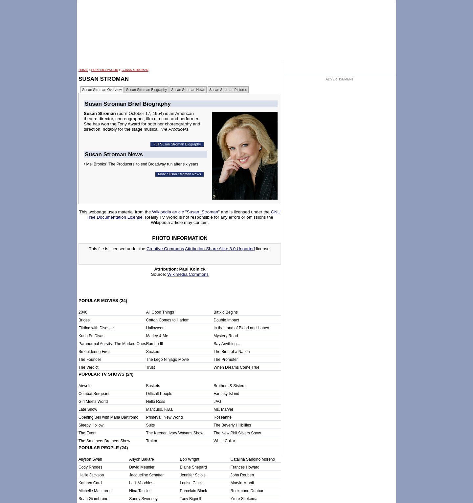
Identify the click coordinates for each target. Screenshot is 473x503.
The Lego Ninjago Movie (167, 359)
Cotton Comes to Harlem (168, 320)
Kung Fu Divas (91, 336)
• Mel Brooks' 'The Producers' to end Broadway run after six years (141, 164)
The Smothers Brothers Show (104, 441)
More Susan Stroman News (179, 174)
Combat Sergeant (94, 393)
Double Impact (226, 320)
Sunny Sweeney (143, 498)
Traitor (151, 441)
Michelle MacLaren (95, 491)
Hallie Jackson (91, 475)
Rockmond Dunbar (247, 491)
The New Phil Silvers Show (237, 433)
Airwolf (84, 385)
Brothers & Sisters (229, 385)
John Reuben (242, 475)
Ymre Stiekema (244, 498)
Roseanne (223, 417)
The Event (88, 433)
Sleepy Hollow (91, 425)
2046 (83, 312)
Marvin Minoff (242, 483)
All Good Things (160, 312)
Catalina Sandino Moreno (253, 459)
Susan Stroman (135, 70)
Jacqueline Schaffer (146, 475)
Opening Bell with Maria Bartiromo (108, 417)
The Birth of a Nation (232, 351)
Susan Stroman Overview (102, 90)
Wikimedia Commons (188, 274)
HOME (83, 70)
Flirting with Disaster (96, 328)
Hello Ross (155, 401)
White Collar (224, 441)
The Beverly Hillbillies (232, 425)
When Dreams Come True (236, 367)
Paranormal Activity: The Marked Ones (112, 343)
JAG (217, 401)
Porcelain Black (193, 491)
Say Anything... (227, 343)
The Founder (90, 359)
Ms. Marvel (223, 409)
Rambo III (154, 343)
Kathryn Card (90, 483)
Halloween (155, 328)
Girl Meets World (93, 401)
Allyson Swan (90, 459)
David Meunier (141, 467)
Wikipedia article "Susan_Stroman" (186, 211)
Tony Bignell (190, 498)
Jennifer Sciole (193, 475)
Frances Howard (245, 467)
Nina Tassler (140, 491)
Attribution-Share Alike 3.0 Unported (220, 248)
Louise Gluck (191, 483)
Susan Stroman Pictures (228, 90)
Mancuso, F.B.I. (159, 409)
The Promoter (225, 359)
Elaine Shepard (193, 467)
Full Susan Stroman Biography (177, 144)
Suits (150, 425)
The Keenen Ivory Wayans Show (174, 433)
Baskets (153, 385)
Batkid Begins (225, 312)
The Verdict (89, 367)
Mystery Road (226, 336)
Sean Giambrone (93, 498)
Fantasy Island (226, 393)
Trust (150, 367)
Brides (84, 320)
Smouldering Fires (94, 351)
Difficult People (159, 393)
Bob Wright (189, 459)
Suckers (153, 351)
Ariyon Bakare (141, 459)
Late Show (88, 409)
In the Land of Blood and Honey (241, 328)
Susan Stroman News (188, 90)
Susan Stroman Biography (146, 90)
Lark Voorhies (141, 483)
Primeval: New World (164, 417)
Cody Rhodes (90, 467)
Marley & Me (157, 336)
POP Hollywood (104, 70)
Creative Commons (165, 248)
